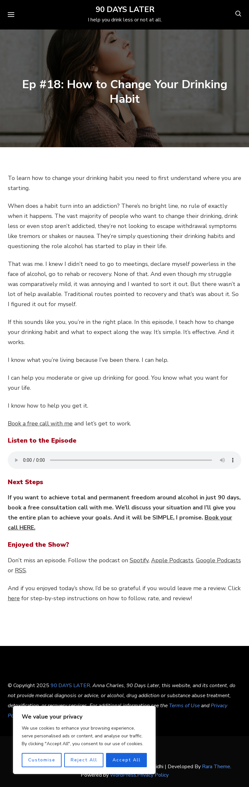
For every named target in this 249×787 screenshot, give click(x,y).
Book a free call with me (40, 423)
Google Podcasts (218, 560)
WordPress (123, 775)
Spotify (139, 560)
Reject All (84, 760)
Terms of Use (184, 705)
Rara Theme (216, 766)
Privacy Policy (153, 775)
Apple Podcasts (172, 560)
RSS (20, 570)
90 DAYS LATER (125, 9)
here (14, 598)
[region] (84, 740)
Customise (41, 760)
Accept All (127, 760)
